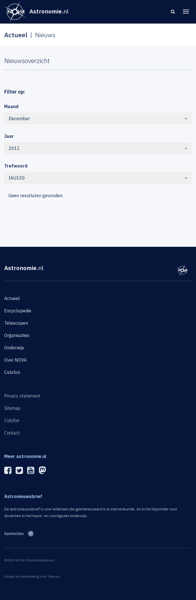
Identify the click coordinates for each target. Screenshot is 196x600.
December (98, 118)
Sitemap (12, 408)
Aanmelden (14, 533)
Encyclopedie (17, 310)
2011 (98, 148)
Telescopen (16, 323)
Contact (12, 433)
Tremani (54, 576)
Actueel (12, 298)
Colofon (12, 372)
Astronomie (23, 268)
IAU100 (98, 178)
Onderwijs (14, 347)
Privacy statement (22, 396)
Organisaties (16, 335)
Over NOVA (15, 360)
